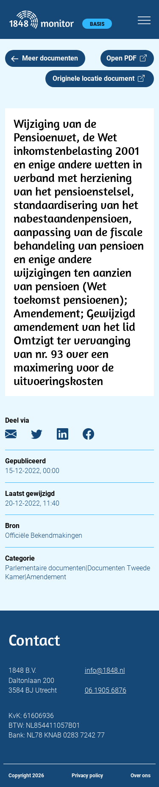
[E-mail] (17, 436)
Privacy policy (87, 776)
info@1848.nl (105, 670)
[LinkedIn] (69, 436)
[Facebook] (95, 436)
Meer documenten (44, 58)
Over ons (141, 776)
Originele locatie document (99, 78)
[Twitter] (43, 436)
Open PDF (126, 58)
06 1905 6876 (105, 690)
